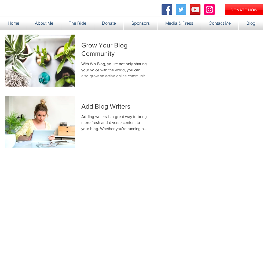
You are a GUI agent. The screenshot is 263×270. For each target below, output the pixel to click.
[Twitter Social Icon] (181, 9)
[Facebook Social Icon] (167, 9)
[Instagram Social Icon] (209, 9)
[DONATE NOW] (244, 9)
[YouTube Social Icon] (195, 9)
